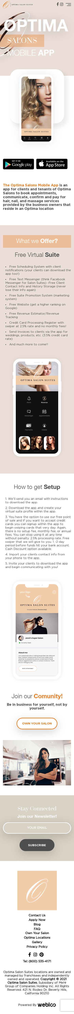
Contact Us (37, 915)
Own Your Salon (37, 933)
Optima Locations (37, 937)
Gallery (37, 942)
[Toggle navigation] (68, 4)
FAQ (37, 929)
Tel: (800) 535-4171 (37, 961)
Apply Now (37, 920)
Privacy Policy (37, 946)
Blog (37, 924)
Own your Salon (37, 723)
